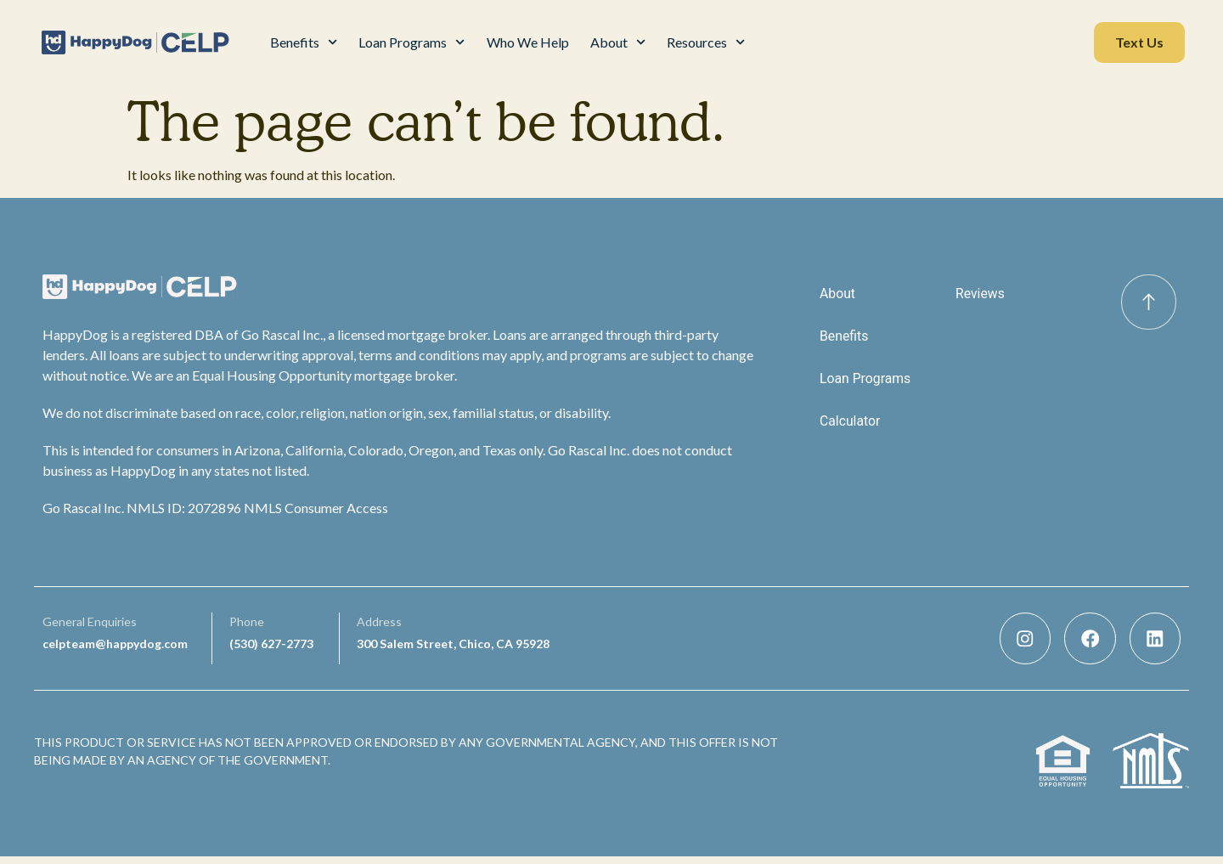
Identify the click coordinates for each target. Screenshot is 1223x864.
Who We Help (528, 42)
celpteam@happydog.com (115, 647)
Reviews (980, 293)
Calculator (850, 421)
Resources (706, 42)
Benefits (303, 42)
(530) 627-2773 (271, 647)
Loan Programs (411, 42)
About (617, 42)
